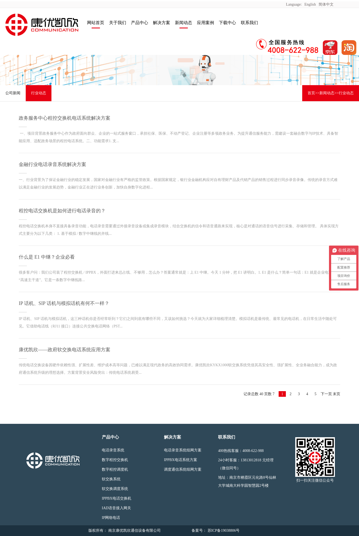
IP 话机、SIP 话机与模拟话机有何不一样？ (64, 303)
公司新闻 (12, 93)
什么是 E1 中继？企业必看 (47, 257)
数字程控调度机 (115, 469)
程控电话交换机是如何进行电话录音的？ (62, 210)
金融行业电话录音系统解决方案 (52, 164)
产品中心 (139, 22)
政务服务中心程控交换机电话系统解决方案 (64, 118)
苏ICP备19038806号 (223, 531)
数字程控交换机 (115, 460)
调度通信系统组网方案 (182, 469)
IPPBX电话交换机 (116, 498)
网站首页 (95, 22)
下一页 (326, 394)
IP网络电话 (111, 518)
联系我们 (249, 22)
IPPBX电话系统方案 (180, 460)
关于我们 (117, 22)
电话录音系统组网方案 (182, 450)
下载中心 (227, 22)
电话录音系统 (113, 450)
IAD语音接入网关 (116, 508)
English (310, 4)
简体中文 (326, 4)
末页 (336, 394)
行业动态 (38, 93)
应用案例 (205, 22)
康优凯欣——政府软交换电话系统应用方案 (64, 349)
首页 (311, 93)
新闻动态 (183, 22)
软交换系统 (111, 479)
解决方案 (161, 22)
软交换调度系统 (115, 489)
